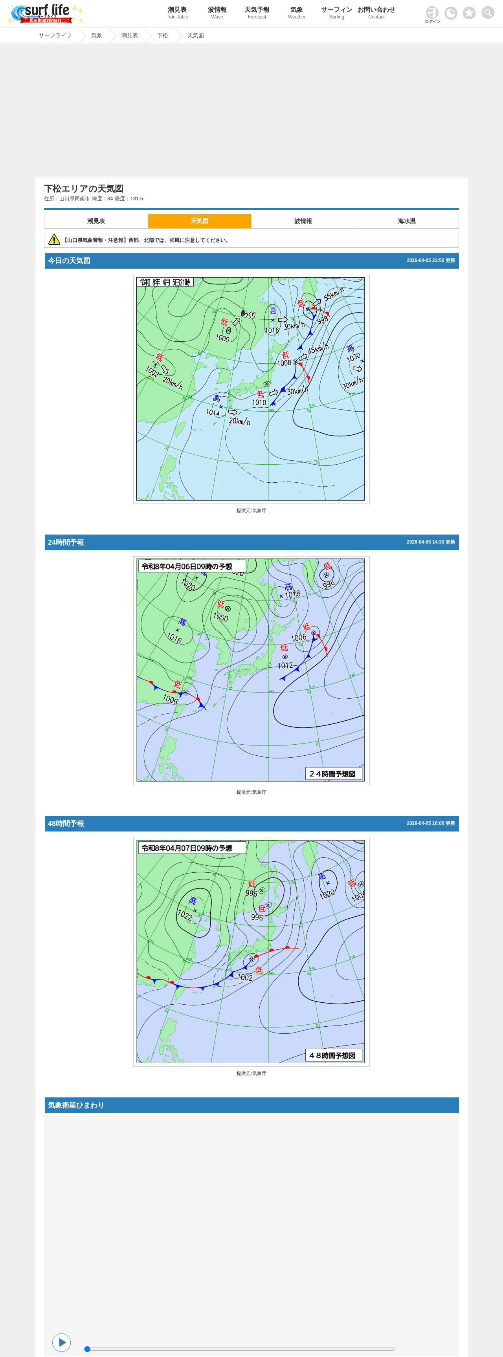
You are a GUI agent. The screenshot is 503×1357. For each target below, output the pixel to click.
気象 (297, 14)
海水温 (407, 221)
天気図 (199, 221)
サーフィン (336, 14)
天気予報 (257, 14)
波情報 (217, 14)
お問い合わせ (377, 14)
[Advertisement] (251, 113)
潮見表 (177, 14)
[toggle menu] (490, 10)
